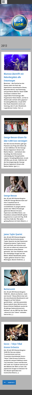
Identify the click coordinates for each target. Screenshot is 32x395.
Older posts (11, 382)
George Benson (10, 195)
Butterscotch (9, 289)
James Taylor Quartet (13, 234)
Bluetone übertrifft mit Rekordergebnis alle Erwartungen (14, 77)
